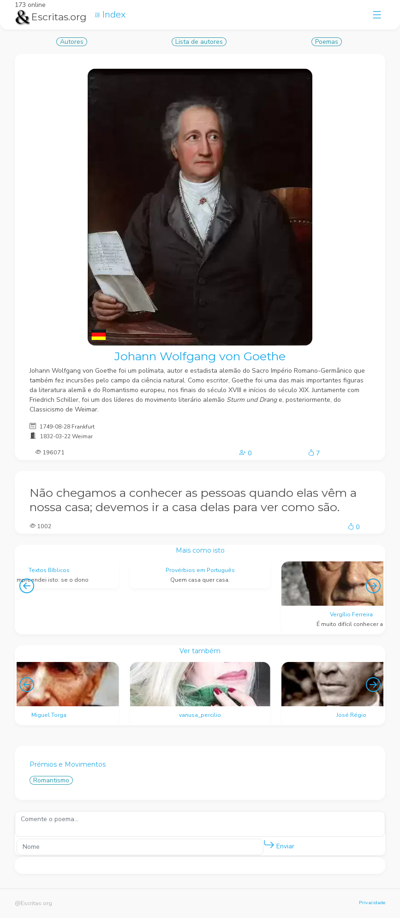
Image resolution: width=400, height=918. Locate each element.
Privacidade (372, 902)
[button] (269, 844)
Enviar (278, 844)
